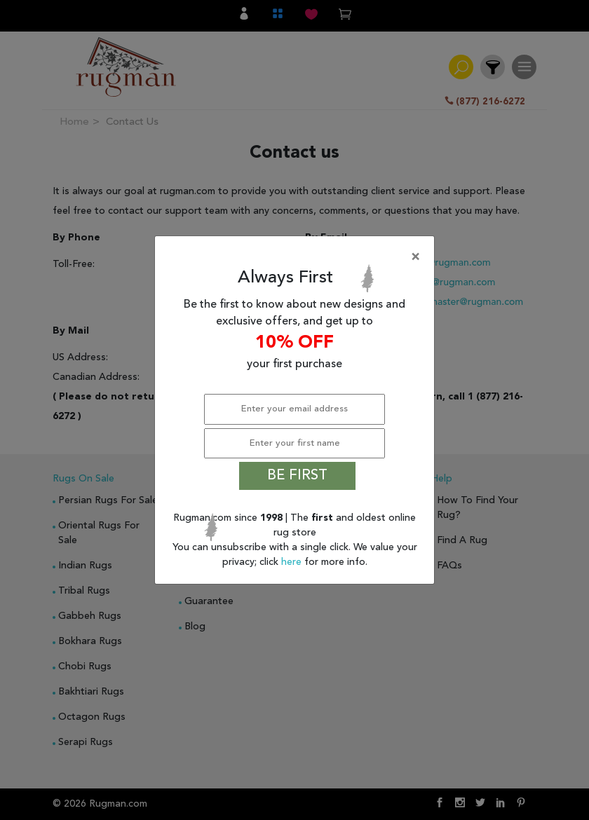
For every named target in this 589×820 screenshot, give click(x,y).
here (292, 562)
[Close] (297, 257)
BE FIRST (297, 476)
